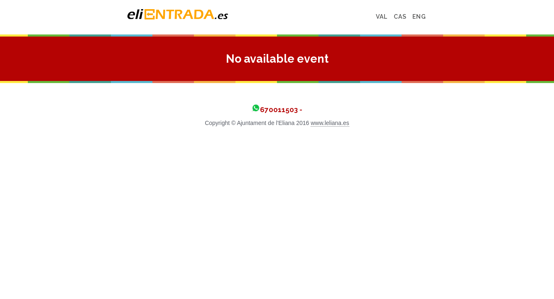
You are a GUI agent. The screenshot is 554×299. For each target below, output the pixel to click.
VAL (455, 17)
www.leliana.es (330, 123)
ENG (492, 17)
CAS (473, 17)
